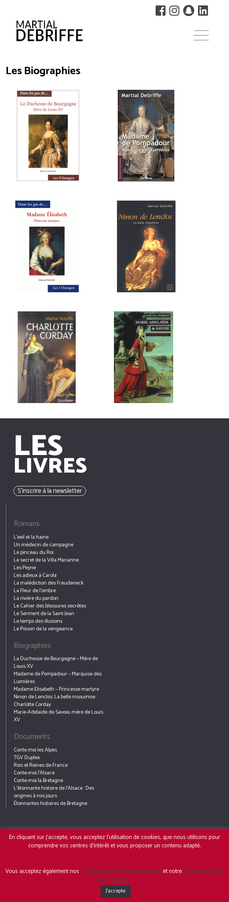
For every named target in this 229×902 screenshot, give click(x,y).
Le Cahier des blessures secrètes (50, 606)
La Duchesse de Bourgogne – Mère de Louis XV (56, 662)
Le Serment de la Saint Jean (44, 613)
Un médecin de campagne (43, 545)
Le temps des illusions (38, 621)
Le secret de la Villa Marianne (46, 560)
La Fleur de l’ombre (35, 590)
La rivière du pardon (36, 598)
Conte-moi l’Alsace (34, 773)
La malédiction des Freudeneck (48, 583)
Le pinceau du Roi (34, 552)
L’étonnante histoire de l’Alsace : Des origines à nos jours (54, 792)
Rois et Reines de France (41, 765)
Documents (32, 736)
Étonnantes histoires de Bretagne (50, 803)
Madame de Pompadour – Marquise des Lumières (58, 678)
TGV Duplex (27, 757)
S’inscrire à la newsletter (50, 491)
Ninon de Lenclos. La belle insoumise (54, 697)
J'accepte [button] (115, 891)
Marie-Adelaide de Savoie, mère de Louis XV (58, 716)
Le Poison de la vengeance (43, 629)
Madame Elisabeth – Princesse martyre (56, 689)
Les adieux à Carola (35, 575)
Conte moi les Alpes (35, 750)
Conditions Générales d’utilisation (121, 871)
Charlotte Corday (32, 704)
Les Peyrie (25, 568)
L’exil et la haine (31, 537)
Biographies (32, 646)
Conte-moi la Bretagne (38, 780)
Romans (27, 524)
